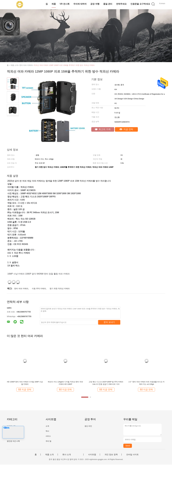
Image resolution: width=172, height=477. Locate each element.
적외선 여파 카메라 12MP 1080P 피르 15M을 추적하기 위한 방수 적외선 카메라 (64, 65)
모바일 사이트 (132, 454)
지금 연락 (126, 129)
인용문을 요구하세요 (140, 4)
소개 (47, 426)
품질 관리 (107, 4)
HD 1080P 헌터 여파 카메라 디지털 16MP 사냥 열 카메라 (25, 383)
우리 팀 (48, 441)
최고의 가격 (102, 129)
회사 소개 (66, 454)
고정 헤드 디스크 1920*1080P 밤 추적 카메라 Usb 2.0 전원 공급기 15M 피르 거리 (106, 383)
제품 (54, 4)
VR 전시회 (65, 4)
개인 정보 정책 (111, 454)
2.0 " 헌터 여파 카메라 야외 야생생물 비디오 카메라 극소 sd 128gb (147, 383)
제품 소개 (49, 454)
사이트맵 (92, 454)
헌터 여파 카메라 (21, 288)
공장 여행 (94, 4)
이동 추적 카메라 (39, 288)
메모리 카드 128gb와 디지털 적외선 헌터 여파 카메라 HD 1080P (65, 383)
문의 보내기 (109, 322)
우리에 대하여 (80, 4)
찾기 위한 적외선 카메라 (60, 288)
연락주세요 (121, 4)
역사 (47, 431)
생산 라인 (88, 426)
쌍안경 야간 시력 (13, 441)
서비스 (48, 436)
